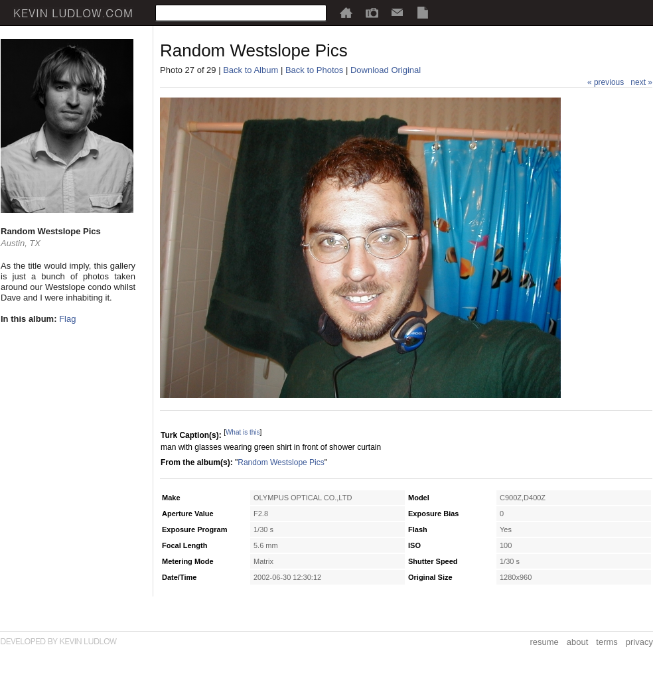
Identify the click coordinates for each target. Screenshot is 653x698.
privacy (639, 642)
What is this (243, 432)
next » (641, 82)
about (578, 642)
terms (607, 642)
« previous (605, 82)
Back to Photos (314, 70)
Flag (67, 319)
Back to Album (250, 70)
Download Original (385, 70)
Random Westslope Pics (281, 462)
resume (544, 642)
